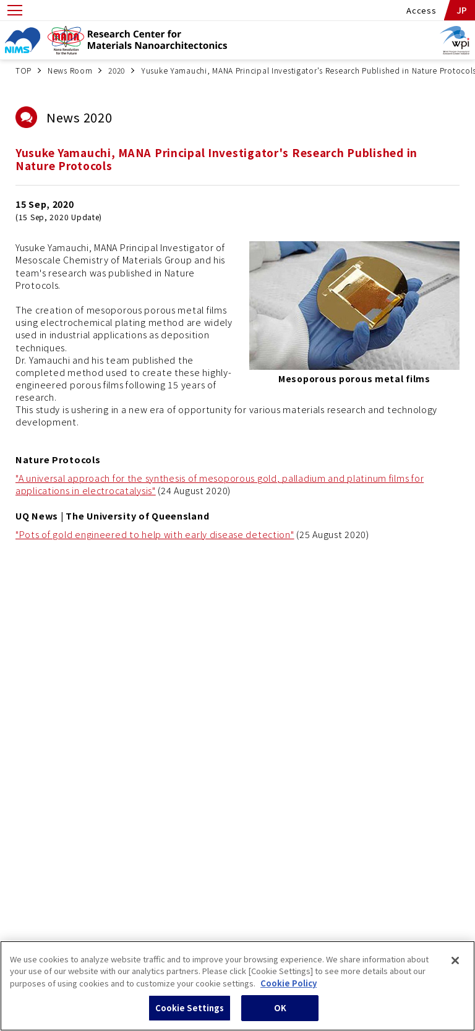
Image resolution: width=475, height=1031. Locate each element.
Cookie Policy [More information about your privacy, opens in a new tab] (288, 989)
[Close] (455, 966)
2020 (116, 70)
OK (280, 1014)
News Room (70, 70)
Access (421, 10)
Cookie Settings (190, 1014)
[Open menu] (15, 10)
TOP (23, 70)
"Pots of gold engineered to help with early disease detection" (154, 534)
